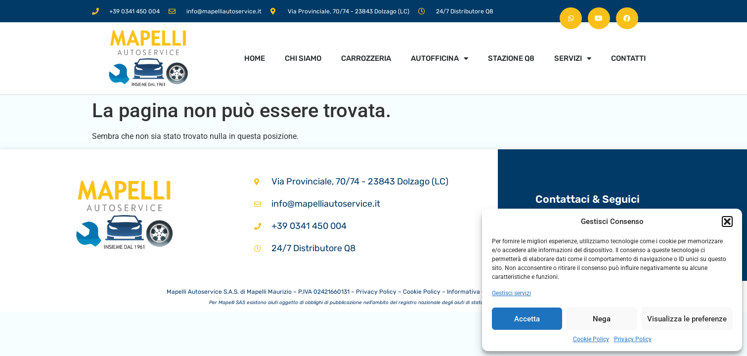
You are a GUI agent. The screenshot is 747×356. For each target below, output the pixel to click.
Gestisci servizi (511, 293)
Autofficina (439, 58)
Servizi (572, 58)
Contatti (628, 58)
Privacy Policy (633, 339)
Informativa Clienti (472, 291)
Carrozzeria (366, 58)
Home (254, 58)
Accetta (527, 318)
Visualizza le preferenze (687, 318)
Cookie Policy (591, 339)
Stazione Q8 (511, 58)
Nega (602, 318)
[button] (727, 221)
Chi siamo (303, 58)
